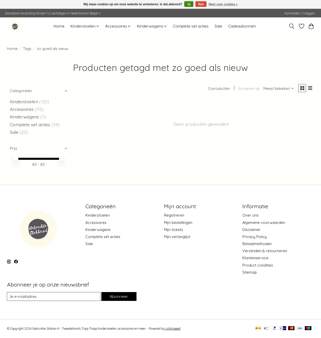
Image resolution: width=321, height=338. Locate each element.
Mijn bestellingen (178, 222)
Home (59, 26)
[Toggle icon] (291, 26)
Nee (201, 4)
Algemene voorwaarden (263, 222)
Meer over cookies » (223, 4)
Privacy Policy (254, 236)
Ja (188, 4)
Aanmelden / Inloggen (299, 13)
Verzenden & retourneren (264, 250)
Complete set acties (191, 26)
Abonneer (118, 296)
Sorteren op (247, 89)
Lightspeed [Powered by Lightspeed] (173, 329)
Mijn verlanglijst (177, 236)
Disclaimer (251, 229)
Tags (27, 48)
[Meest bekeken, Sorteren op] (277, 89)
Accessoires (22, 109)
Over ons (250, 215)
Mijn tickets (173, 229)
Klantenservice (255, 257)
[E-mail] (53, 296)
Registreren (174, 215)
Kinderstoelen (24, 101)
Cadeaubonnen (242, 26)
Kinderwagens (24, 116)
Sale (218, 26)
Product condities (257, 265)
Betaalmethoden (257, 243)
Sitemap (249, 272)
